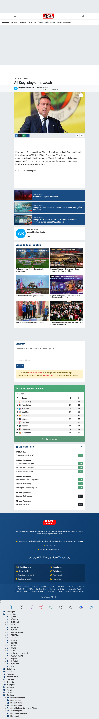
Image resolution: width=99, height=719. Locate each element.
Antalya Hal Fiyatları (74, 589)
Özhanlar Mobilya (78, 591)
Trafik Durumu (56, 571)
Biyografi (9, 685)
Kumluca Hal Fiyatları (56, 589)
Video (7, 672)
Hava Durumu (56, 567)
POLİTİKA (12, 635)
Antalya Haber (21, 591)
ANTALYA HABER (21, 587)
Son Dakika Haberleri (24, 579)
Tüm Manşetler (56, 575)
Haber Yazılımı (46, 597)
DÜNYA (28, 589)
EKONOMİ (79, 587)
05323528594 (50, 545)
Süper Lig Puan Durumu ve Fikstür (22, 708)
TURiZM (20, 589)
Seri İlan (8, 679)
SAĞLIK (69, 587)
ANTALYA (5, 22)
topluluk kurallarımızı (35, 373)
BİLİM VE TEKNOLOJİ (17, 653)
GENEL (14, 22)
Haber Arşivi (55, 579)
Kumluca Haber (40, 589)
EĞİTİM (12, 643)
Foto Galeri (9, 669)
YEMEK (12, 666)
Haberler (17, 79)
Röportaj (8, 682)
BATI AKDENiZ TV (49, 375)
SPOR (40, 22)
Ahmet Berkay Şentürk (36, 232)
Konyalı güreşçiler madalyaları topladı (29, 322)
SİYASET (12, 638)
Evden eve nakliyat (35, 591)
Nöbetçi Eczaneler (23, 567)
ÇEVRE (11, 648)
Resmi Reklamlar (64, 22)
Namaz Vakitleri (23, 571)
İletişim (8, 692)
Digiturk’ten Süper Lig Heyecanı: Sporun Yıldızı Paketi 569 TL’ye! (65, 297)
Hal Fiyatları (50, 22)
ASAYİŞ (22, 22)
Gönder (20, 366)
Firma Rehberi (10, 677)
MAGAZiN (59, 587)
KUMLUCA (13, 664)
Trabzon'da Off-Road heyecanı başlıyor (30, 296)
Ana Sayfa (9, 612)
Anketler (8, 687)
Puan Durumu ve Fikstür (25, 575)
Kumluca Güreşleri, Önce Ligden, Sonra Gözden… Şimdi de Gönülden (64, 270)
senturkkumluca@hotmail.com (50, 549)
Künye (7, 690)
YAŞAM (12, 659)
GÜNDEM (32, 22)
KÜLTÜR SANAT (15, 656)
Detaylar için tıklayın (49, 439)
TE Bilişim (54, 597)
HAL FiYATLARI (15, 632)
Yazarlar (8, 674)
